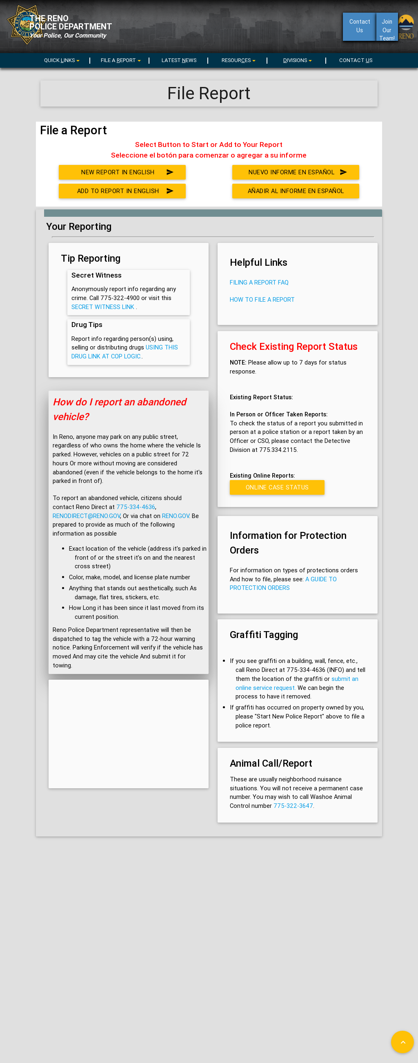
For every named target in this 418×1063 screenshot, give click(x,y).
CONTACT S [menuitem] (355, 60)
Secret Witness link (103, 307)
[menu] (119, 60)
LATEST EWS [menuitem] (179, 60)
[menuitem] (60, 59)
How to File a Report (262, 299)
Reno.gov (175, 516)
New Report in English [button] (128, 172)
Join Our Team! (387, 29)
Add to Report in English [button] (125, 191)
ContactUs (359, 26)
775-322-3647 (293, 805)
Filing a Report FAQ (259, 282)
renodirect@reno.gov (86, 516)
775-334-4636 (135, 507)
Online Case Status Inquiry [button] (277, 489)
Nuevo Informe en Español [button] (298, 172)
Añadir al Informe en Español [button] (297, 192)
